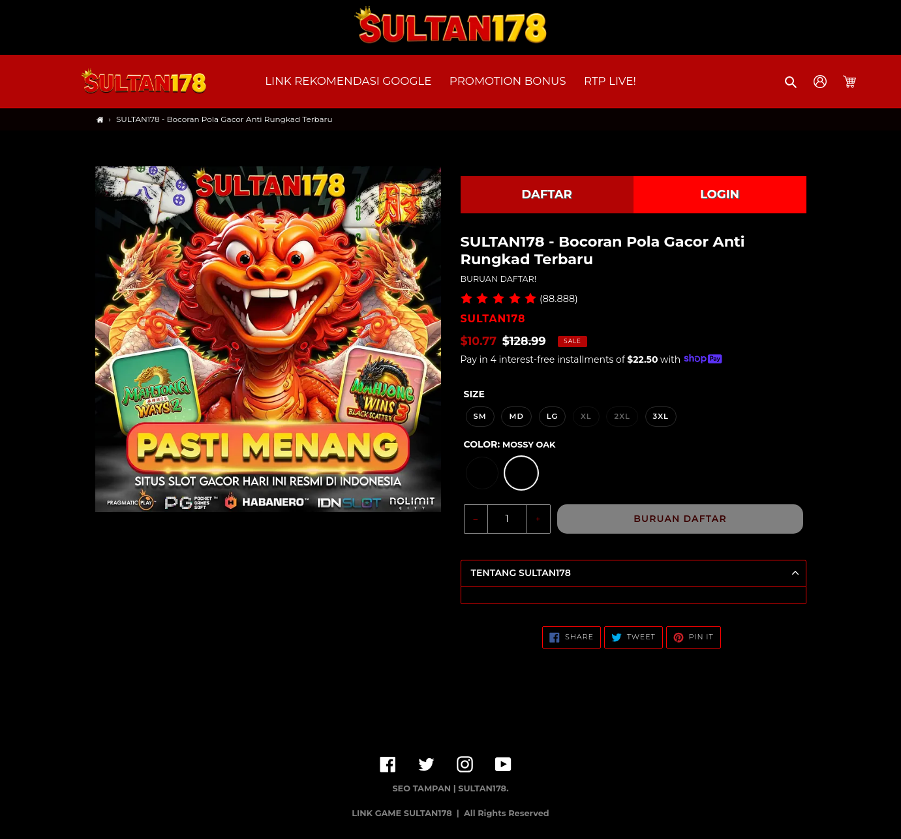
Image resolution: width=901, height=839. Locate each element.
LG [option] (552, 416)
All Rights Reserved (506, 813)
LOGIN (719, 194)
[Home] (100, 119)
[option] (482, 473)
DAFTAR (546, 194)
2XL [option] (622, 416)
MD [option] (516, 416)
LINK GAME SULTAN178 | (406, 813)
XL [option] (586, 416)
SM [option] (480, 416)
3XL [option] (661, 416)
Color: (510, 444)
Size (474, 394)
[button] (791, 82)
